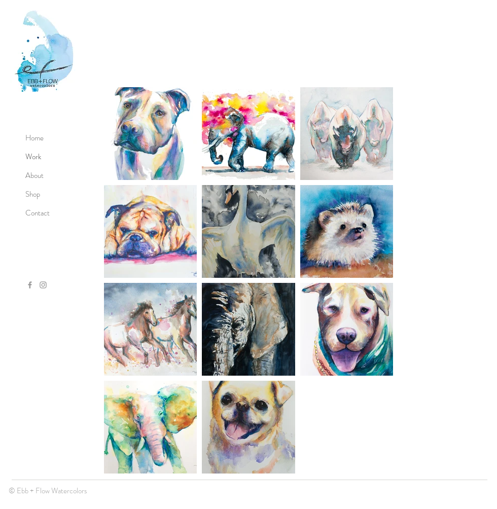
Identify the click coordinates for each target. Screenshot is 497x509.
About (34, 175)
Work (33, 156)
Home (34, 137)
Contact (37, 213)
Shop (32, 194)
